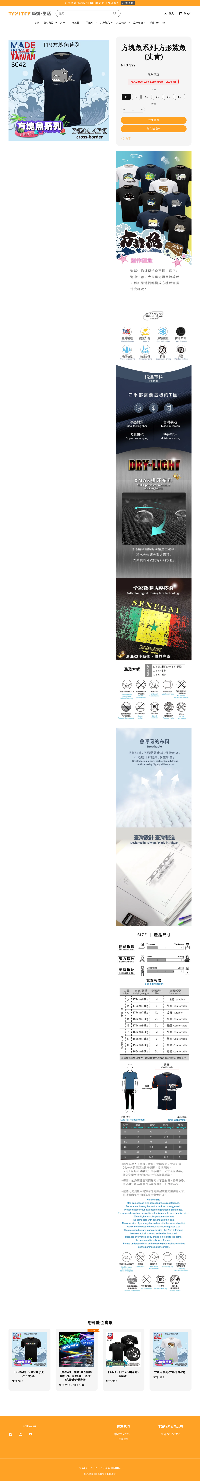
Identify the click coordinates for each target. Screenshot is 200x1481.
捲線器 (75, 22)
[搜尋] (114, 13)
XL (146, 96)
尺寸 (153, 90)
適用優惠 (153, 74)
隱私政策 (100, 1474)
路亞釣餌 (121, 22)
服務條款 (88, 1474)
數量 (153, 104)
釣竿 (62, 22)
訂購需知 (123, 1439)
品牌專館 (138, 22)
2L (157, 96)
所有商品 (49, 22)
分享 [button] (126, 138)
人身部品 (105, 22)
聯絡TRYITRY (157, 22)
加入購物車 (154, 128)
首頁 (36, 22)
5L (179, 96)
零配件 (89, 22)
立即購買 (153, 120)
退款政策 (111, 1474)
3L (168, 96)
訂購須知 (127, 3)
